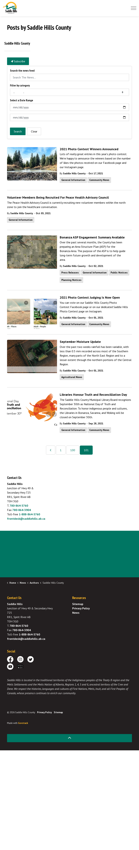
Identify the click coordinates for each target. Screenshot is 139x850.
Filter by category (20, 85)
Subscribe (18, 61)
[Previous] (50, 450)
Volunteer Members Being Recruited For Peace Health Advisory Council (58, 197)
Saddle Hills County (74, 173)
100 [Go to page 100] (72, 450)
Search (18, 131)
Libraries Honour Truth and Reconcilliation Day (93, 395)
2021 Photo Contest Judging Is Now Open (90, 298)
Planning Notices (71, 280)
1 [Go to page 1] (61, 450)
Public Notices (119, 272)
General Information (73, 180)
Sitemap (77, 604)
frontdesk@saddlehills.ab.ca (26, 518)
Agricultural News (71, 377)
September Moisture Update (80, 342)
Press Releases (70, 272)
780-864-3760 (19, 505)
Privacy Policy (81, 608)
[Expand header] (133, 8)
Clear (34, 131)
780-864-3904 (21, 510)
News (75, 612)
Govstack (23, 723)
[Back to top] (69, 738)
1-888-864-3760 (29, 514)
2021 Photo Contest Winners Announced (89, 149)
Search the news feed (22, 70)
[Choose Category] (69, 92)
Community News (99, 180)
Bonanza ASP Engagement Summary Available (92, 237)
